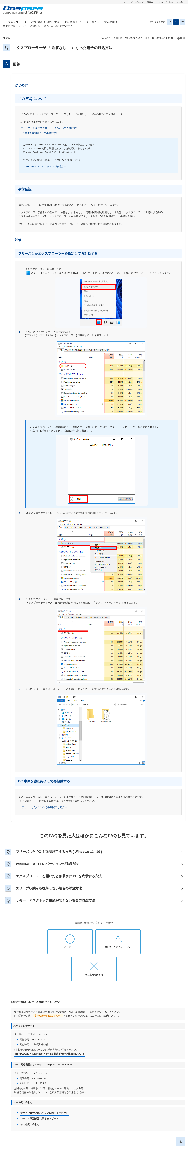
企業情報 (111, 1130)
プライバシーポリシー (87, 1124)
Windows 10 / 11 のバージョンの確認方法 (47, 864)
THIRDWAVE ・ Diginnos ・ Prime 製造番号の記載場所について (50, 1027)
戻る (8, 38)
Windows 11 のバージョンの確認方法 (46, 166)
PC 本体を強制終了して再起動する (39, 133)
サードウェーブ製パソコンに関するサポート (44, 1086)
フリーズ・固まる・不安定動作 (97, 22)
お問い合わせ (62, 1124)
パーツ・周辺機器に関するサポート (39, 1091)
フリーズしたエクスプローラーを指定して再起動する (49, 128)
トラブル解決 (35, 22)
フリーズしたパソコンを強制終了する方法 (44, 807)
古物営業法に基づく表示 (163, 1124)
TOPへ (180, 1114)
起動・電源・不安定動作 (60, 22)
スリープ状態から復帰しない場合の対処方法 (49, 888)
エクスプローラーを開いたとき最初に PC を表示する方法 (59, 876)
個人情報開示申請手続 (116, 1124)
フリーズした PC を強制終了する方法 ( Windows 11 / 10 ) (59, 852)
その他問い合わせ (29, 1097)
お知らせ (44, 1124)
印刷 (182, 38)
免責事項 (139, 1124)
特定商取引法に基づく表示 (86, 1130)
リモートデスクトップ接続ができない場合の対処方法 (55, 901)
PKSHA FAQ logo (175, 1144)
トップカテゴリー (13, 22)
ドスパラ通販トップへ (21, 1124)
